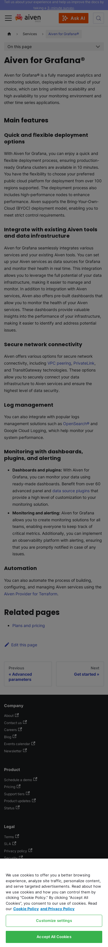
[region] (54, 903)
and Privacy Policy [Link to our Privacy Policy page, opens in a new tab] (57, 908)
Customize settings (54, 920)
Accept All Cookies (54, 936)
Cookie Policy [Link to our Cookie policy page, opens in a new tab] (26, 908)
